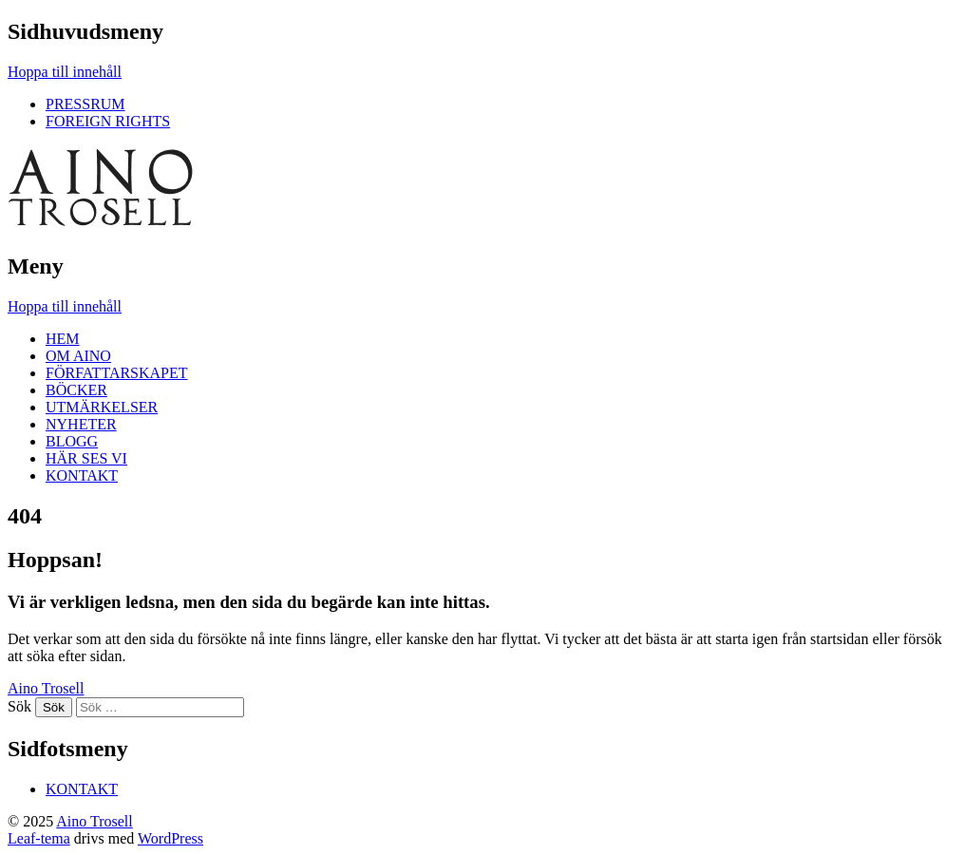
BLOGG (72, 441)
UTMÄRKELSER (102, 407)
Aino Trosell (46, 688)
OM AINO (78, 356)
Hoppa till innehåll (65, 72)
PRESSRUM (85, 104)
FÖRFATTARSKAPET (117, 373)
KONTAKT (82, 475)
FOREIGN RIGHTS (108, 121)
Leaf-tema (39, 838)
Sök (19, 706)
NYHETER (81, 424)
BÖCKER (76, 390)
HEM (63, 339)
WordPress (170, 838)
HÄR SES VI (86, 458)
